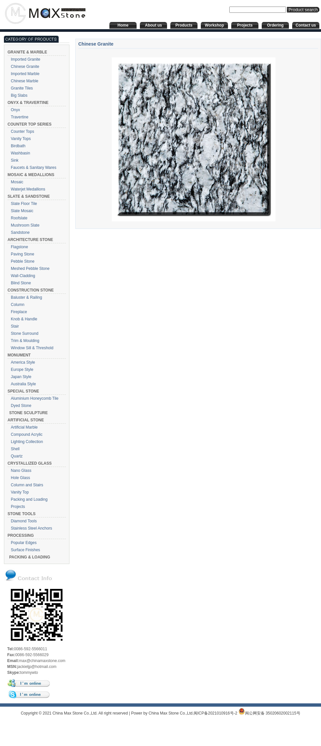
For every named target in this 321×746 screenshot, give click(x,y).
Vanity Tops (21, 138)
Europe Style (22, 369)
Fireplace (19, 312)
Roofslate (19, 218)
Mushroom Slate (25, 225)
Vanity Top (20, 492)
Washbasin (20, 153)
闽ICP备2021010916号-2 (215, 713)
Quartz (17, 456)
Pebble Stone (22, 261)
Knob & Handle (24, 319)
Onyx (15, 110)
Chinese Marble (24, 81)
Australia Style (23, 384)
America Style (23, 362)
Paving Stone (22, 254)
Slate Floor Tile (24, 203)
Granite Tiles (22, 88)
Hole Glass (20, 477)
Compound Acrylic (27, 434)
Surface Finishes (25, 550)
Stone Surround (24, 333)
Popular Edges (24, 542)
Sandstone (20, 232)
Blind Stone (21, 283)
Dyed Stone (21, 405)
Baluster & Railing (26, 297)
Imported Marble (25, 73)
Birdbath (18, 146)
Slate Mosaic (22, 211)
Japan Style (21, 376)
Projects (18, 506)
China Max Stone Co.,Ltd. (171, 713)
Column (17, 304)
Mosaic (17, 182)
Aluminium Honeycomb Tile (34, 398)
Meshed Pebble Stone (30, 268)
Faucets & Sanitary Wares (33, 167)
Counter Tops (22, 131)
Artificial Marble (24, 427)
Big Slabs (19, 95)
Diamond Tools (24, 521)
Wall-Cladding (23, 275)
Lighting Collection (27, 441)
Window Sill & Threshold (32, 348)
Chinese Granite (25, 66)
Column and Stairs (27, 485)
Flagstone (19, 247)
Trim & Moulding (25, 340)
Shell (15, 449)
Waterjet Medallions (28, 189)
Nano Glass (21, 470)
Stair (15, 326)
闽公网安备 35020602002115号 (269, 713)
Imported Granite (25, 59)
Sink (14, 160)
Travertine (19, 117)
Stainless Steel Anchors (31, 528)
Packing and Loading (29, 499)
